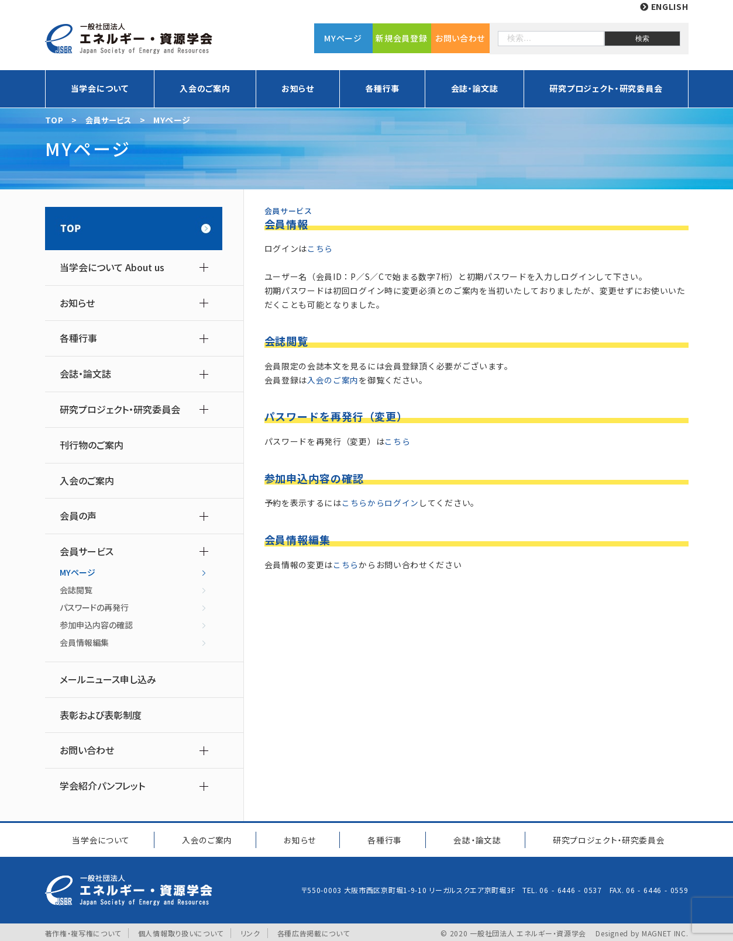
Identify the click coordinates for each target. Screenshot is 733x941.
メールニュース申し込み (108, 679)
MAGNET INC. (665, 931)
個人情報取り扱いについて (180, 931)
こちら (320, 248)
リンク (250, 931)
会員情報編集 (84, 642)
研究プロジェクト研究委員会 (607, 838)
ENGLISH (664, 6)
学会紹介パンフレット (102, 786)
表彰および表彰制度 (101, 715)
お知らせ (297, 88)
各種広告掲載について (313, 931)
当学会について (100, 88)
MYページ (343, 38)
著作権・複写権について (83, 931)
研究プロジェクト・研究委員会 (605, 88)
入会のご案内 (205, 88)
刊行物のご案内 (91, 445)
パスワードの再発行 (94, 607)
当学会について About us (112, 267)
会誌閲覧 (76, 590)
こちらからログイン (380, 502)
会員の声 (78, 516)
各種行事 (382, 88)
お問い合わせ (460, 38)
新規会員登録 (401, 38)
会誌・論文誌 (474, 88)
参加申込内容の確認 (96, 625)
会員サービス (86, 551)
